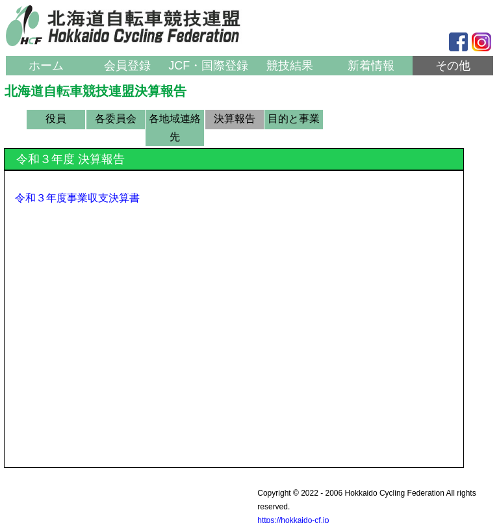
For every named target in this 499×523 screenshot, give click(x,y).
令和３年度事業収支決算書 (77, 197)
